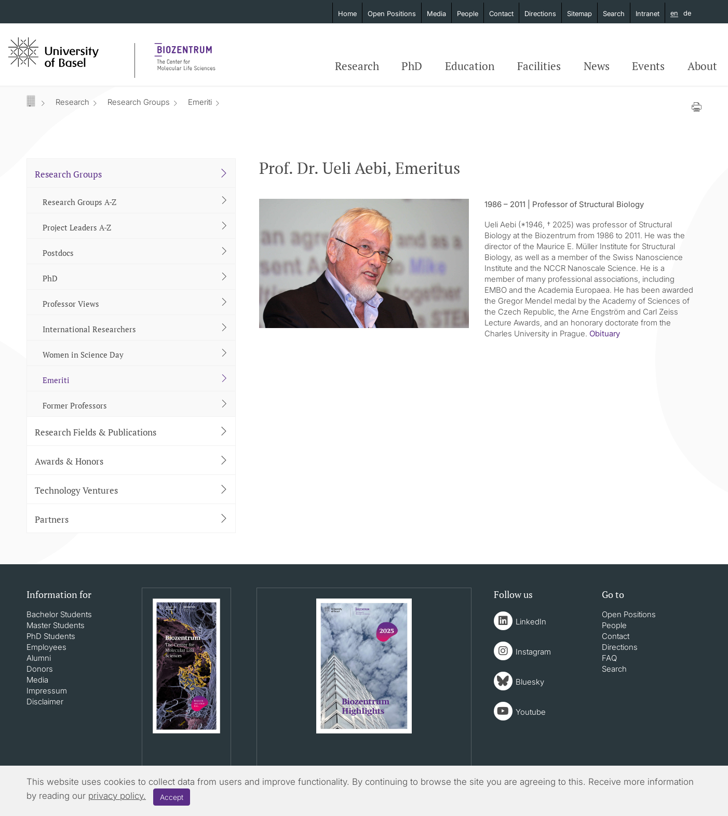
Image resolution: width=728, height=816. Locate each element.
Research (357, 66)
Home (347, 13)
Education (469, 66)
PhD (411, 66)
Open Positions (392, 13)
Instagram (533, 652)
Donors (39, 669)
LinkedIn (531, 622)
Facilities (539, 66)
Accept (171, 797)
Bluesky (530, 682)
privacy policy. (117, 796)
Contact (501, 13)
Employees (46, 647)
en (674, 13)
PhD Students (50, 636)
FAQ (609, 658)
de (687, 13)
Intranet (647, 13)
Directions (540, 13)
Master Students (55, 625)
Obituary (604, 333)
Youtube (531, 712)
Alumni (38, 658)
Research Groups (138, 102)
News (597, 66)
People (467, 13)
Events (648, 66)
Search (614, 13)
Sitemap (579, 13)
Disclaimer (44, 701)
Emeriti (200, 102)
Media (436, 13)
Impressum (46, 691)
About (702, 66)
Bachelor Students (59, 614)
